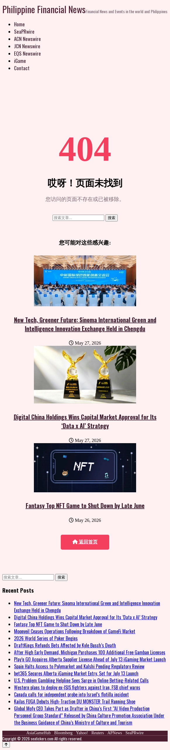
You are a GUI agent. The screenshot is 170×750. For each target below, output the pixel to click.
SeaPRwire (24, 31)
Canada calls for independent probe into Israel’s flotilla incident (71, 694)
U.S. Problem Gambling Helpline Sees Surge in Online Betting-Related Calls (81, 680)
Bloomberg (63, 733)
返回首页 (85, 541)
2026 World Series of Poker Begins (46, 638)
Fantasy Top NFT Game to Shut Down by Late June (85, 505)
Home (19, 24)
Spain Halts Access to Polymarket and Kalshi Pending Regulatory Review (79, 666)
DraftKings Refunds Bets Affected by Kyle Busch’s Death (65, 645)
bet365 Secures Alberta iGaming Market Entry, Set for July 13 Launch (76, 673)
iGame (20, 60)
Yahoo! (82, 733)
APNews (114, 733)
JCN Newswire (27, 46)
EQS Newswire (27, 53)
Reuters (97, 733)
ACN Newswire (27, 38)
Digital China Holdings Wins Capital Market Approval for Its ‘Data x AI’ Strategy (85, 421)
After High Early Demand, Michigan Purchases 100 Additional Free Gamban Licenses (89, 652)
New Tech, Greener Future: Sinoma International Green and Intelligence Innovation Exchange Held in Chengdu (85, 324)
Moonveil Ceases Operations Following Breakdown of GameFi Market (74, 631)
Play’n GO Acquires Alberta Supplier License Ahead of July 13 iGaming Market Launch (90, 659)
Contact (22, 68)
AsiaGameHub (38, 733)
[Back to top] (6, 745)
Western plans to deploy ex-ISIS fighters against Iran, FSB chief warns (77, 687)
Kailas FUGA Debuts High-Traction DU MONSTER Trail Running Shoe (74, 701)
